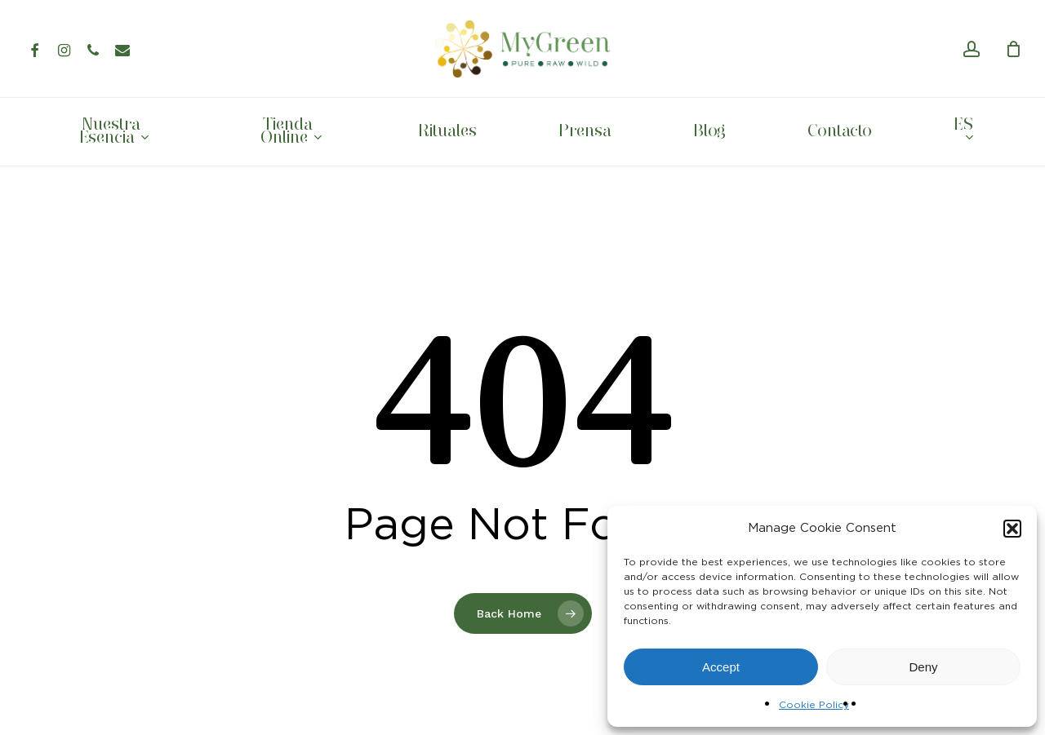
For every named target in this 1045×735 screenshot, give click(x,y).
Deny (923, 667)
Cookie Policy (814, 704)
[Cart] (1013, 49)
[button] (1012, 528)
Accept (721, 667)
